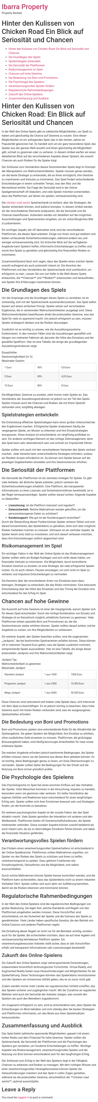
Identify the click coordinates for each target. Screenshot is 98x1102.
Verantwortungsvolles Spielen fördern (31, 86)
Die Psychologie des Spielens (26, 82)
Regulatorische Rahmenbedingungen (31, 90)
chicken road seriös (18, 202)
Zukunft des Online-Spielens (26, 94)
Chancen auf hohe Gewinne (25, 73)
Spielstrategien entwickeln (25, 61)
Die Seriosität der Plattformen (27, 65)
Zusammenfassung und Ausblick (29, 98)
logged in (23, 1097)
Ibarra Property (25, 7)
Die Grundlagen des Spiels (24, 57)
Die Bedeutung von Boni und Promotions (33, 77)
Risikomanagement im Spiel (26, 69)
